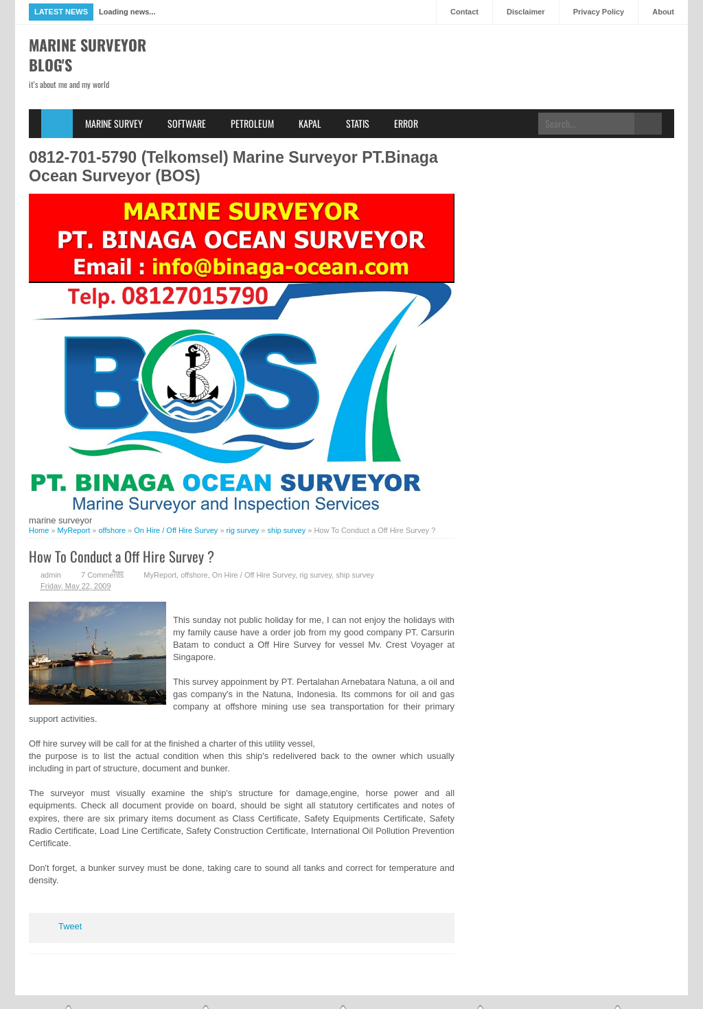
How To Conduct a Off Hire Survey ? (121, 556)
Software (187, 123)
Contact (464, 12)
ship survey (355, 575)
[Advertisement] (424, 86)
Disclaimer (526, 12)
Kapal (310, 123)
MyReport (159, 575)
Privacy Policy (599, 12)
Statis (357, 123)
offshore (194, 575)
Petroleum (252, 123)
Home (57, 123)
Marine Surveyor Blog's (87, 55)
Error (406, 123)
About (663, 12)
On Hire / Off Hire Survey (253, 575)
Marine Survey (114, 123)
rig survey (315, 575)
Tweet (70, 926)
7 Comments (102, 575)
